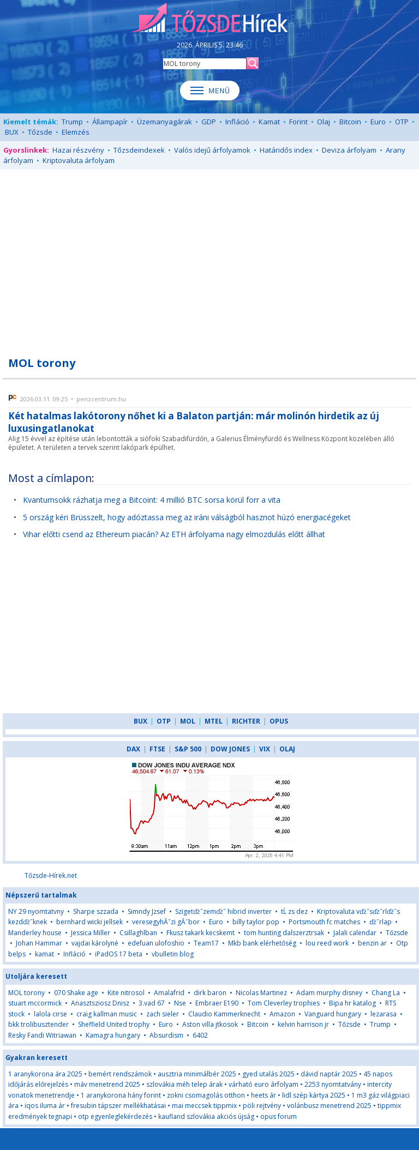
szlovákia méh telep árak (184, 1084)
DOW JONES (230, 749)
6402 (200, 1035)
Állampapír (110, 122)
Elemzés (75, 132)
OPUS (279, 721)
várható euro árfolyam (263, 1084)
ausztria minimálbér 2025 (197, 1074)
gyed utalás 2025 (268, 1074)
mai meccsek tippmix (204, 1105)
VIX (264, 749)
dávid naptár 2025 (329, 1074)
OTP (402, 122)
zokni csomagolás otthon (206, 1095)
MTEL (214, 721)
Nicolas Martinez (261, 992)
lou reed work (327, 943)
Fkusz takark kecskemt (200, 932)
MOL (187, 721)
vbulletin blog (173, 954)
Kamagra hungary (113, 1035)
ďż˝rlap (380, 921)
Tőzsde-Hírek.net (51, 875)
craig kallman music (106, 1014)
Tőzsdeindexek (139, 150)
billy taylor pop (255, 921)
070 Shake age (76, 992)
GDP (208, 122)
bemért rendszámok (120, 1074)
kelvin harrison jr (303, 1024)
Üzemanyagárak (164, 122)
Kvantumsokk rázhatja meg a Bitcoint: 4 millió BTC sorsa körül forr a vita (151, 500)
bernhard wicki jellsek (89, 921)
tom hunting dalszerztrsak (284, 932)
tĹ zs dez (294, 911)
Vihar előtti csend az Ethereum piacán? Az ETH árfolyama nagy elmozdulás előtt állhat (174, 534)
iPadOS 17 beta (118, 954)
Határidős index (286, 150)
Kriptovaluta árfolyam (79, 160)
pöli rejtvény (262, 1105)
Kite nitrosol (126, 992)
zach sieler (162, 1014)
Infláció (237, 122)
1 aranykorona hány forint (121, 1095)
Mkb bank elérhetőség (262, 943)
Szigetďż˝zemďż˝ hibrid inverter (223, 911)
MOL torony (26, 992)
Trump (72, 122)
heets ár (263, 1095)
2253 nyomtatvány (332, 1084)
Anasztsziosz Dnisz (100, 1003)
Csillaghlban (138, 932)
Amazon (282, 1014)
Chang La (386, 992)
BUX (12, 132)
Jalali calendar (354, 932)
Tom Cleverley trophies (284, 1003)
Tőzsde (40, 132)
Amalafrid (169, 992)
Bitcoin (350, 122)
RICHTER (246, 721)
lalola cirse (50, 1014)
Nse (180, 1003)
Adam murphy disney (329, 992)
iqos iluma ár (45, 1105)
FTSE (157, 749)
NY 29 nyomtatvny (36, 911)
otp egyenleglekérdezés (115, 1116)
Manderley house (35, 932)
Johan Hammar (39, 943)
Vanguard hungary (332, 1014)
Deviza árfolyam (349, 150)
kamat (45, 954)
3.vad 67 (152, 1003)
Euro (378, 122)
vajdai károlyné (94, 943)
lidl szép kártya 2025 (313, 1095)
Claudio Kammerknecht (224, 1014)
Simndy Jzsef (147, 911)
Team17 (206, 943)
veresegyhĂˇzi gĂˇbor (166, 921)
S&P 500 (188, 749)
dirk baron (210, 992)
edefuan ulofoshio (156, 943)
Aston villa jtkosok (210, 1024)
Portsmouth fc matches (324, 921)
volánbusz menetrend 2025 (329, 1105)
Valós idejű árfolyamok (212, 150)
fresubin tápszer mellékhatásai (118, 1105)
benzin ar (372, 943)
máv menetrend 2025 (107, 1084)
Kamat (269, 122)
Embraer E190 (216, 1003)
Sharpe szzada (95, 911)
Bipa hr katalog (352, 1003)
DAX (133, 749)
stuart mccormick (35, 1003)
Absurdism (166, 1035)
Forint (298, 122)
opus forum (278, 1116)
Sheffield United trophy (113, 1024)
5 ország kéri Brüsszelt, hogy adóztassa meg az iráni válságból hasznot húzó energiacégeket (187, 517)
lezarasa (383, 1014)
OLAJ (287, 749)
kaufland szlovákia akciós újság (206, 1116)
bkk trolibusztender (38, 1024)
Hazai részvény (78, 150)
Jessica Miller (90, 932)
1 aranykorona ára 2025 (45, 1074)
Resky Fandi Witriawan (42, 1035)
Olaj (323, 122)
